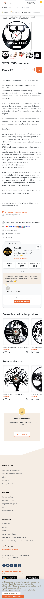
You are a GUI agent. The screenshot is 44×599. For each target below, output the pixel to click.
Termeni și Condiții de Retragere (14, 538)
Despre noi (6, 524)
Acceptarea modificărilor (13, 597)
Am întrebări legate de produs (14, 212)
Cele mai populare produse (12, 474)
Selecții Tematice (8, 484)
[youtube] (15, 565)
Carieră (4, 527)
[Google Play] (9, 578)
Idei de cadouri (7, 481)
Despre (22, 271)
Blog (4, 477)
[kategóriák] (6, 7)
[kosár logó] (39, 3)
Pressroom (6, 531)
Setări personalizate (11, 593)
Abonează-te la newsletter (11, 470)
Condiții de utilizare (9, 534)
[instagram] (8, 565)
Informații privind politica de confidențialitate (18, 541)
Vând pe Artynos (8, 500)
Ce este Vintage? (8, 497)
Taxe (3, 507)
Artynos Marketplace (9, 504)
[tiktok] (19, 565)
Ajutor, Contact (7, 511)
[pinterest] (11, 565)
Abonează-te (22, 434)
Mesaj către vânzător (21, 302)
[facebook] (4, 565)
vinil (19, 234)
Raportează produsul (11, 215)
